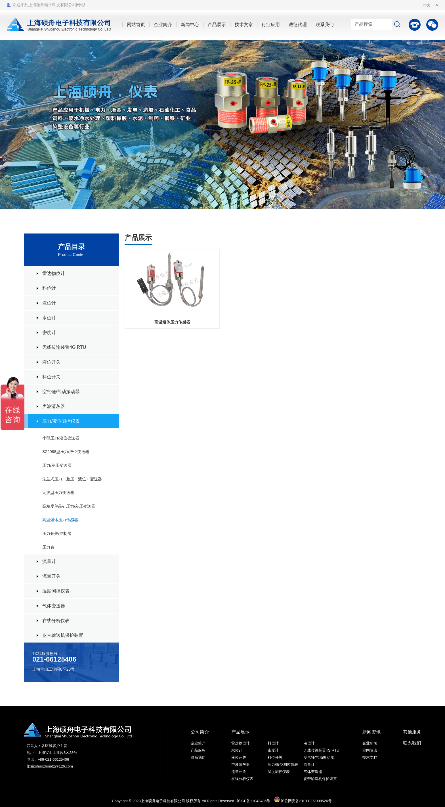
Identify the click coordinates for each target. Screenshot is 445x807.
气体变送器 (53, 605)
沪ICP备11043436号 (253, 801)
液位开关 (51, 362)
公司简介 (200, 731)
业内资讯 (369, 750)
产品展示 (240, 731)
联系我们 (198, 757)
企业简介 (198, 743)
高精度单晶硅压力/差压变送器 (68, 506)
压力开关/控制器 (56, 533)
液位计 (49, 303)
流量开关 (51, 576)
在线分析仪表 (56, 620)
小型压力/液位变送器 (60, 438)
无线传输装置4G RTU (64, 347)
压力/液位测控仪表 (61, 421)
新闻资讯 (371, 731)
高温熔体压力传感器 (60, 520)
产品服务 (198, 750)
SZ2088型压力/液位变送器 (65, 451)
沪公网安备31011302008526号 (303, 801)
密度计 (49, 332)
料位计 (49, 288)
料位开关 (51, 376)
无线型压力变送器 (58, 492)
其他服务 (412, 731)
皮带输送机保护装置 (62, 635)
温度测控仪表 (56, 591)
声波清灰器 (53, 406)
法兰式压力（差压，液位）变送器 (72, 479)
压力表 (48, 547)
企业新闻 (369, 743)
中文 (426, 5)
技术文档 (369, 757)
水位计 (49, 317)
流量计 (49, 561)
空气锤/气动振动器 (61, 391)
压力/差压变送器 (56, 465)
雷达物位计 (53, 273)
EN (436, 5)
